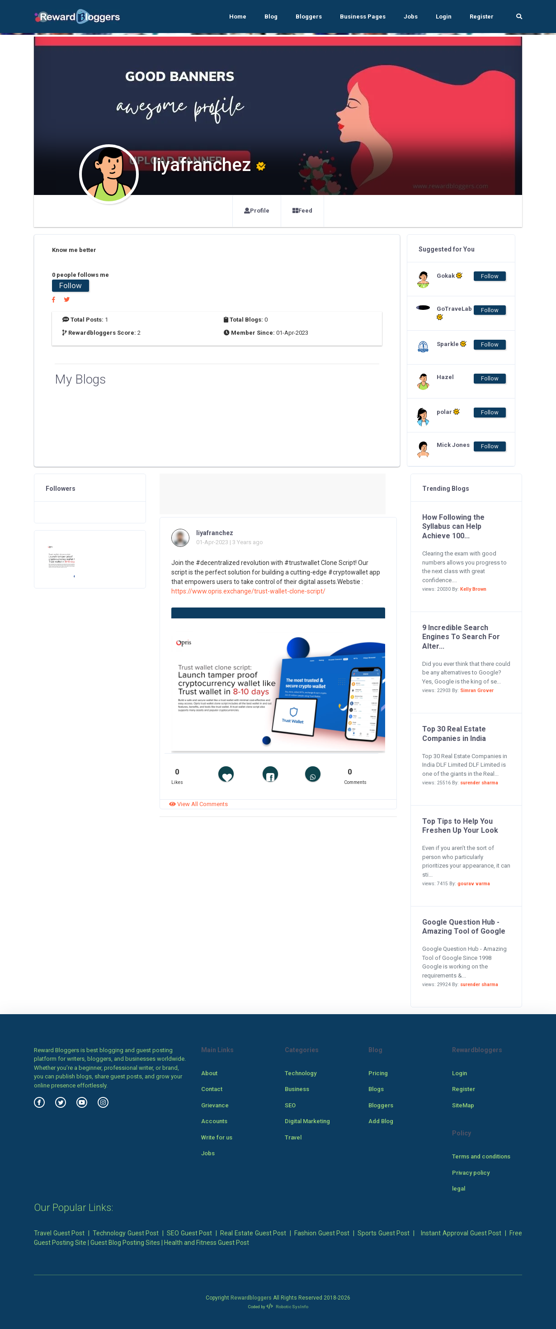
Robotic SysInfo (287, 1306)
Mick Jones (453, 444)
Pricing (378, 1073)
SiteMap (463, 1105)
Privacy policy (471, 1172)
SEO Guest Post (189, 1233)
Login (444, 16)
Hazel (445, 377)
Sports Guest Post (384, 1233)
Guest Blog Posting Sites (125, 1242)
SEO (290, 1105)
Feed (302, 210)
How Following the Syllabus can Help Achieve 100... (453, 527)
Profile (256, 210)
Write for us (216, 1137)
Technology (300, 1073)
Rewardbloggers (251, 1298)
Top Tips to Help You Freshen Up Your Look (460, 826)
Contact (211, 1089)
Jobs (411, 16)
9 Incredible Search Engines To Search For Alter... (461, 637)
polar (448, 411)
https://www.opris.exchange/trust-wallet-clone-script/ (248, 591)
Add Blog (380, 1121)
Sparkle (451, 343)
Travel (293, 1137)
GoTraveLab (454, 313)
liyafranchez (214, 532)
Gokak (449, 275)
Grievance (215, 1105)
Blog (271, 16)
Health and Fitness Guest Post (206, 1242)
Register (482, 16)
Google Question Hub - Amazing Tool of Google (463, 927)
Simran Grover (477, 690)
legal (458, 1188)
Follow (70, 285)
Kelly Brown (473, 589)
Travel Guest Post (59, 1233)
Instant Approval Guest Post (461, 1233)
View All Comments (198, 804)
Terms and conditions (481, 1156)
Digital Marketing (307, 1121)
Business (297, 1089)
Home (237, 16)
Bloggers (309, 16)
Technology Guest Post (126, 1233)
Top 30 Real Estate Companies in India (454, 734)
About (209, 1073)
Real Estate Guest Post (253, 1233)
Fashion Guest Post (321, 1233)
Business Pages (363, 16)
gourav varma (473, 884)
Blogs (376, 1089)
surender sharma (479, 783)
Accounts (214, 1121)
